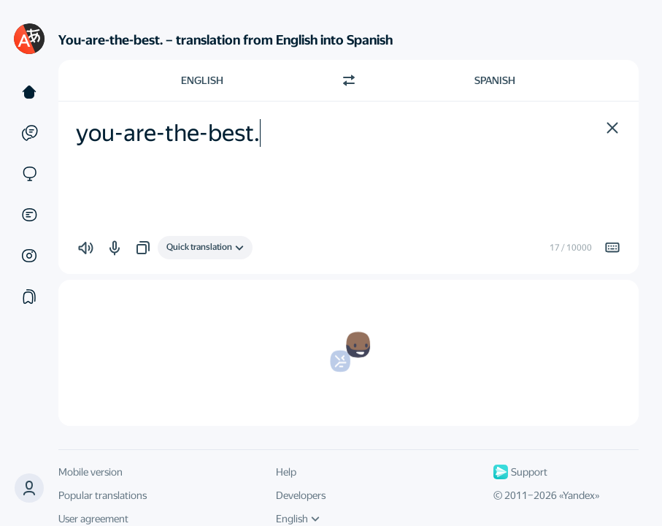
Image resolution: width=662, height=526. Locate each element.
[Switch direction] (349, 80)
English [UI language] (298, 519)
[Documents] (29, 214)
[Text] (29, 92)
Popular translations (102, 495)
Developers (301, 495)
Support (520, 472)
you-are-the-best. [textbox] (168, 133)
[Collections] (29, 296)
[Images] (29, 255)
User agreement (93, 519)
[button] (29, 488)
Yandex (579, 495)
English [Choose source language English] (202, 80)
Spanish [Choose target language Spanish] (494, 80)
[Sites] (29, 173)
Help (286, 472)
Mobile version (90, 472)
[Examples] (29, 133)
